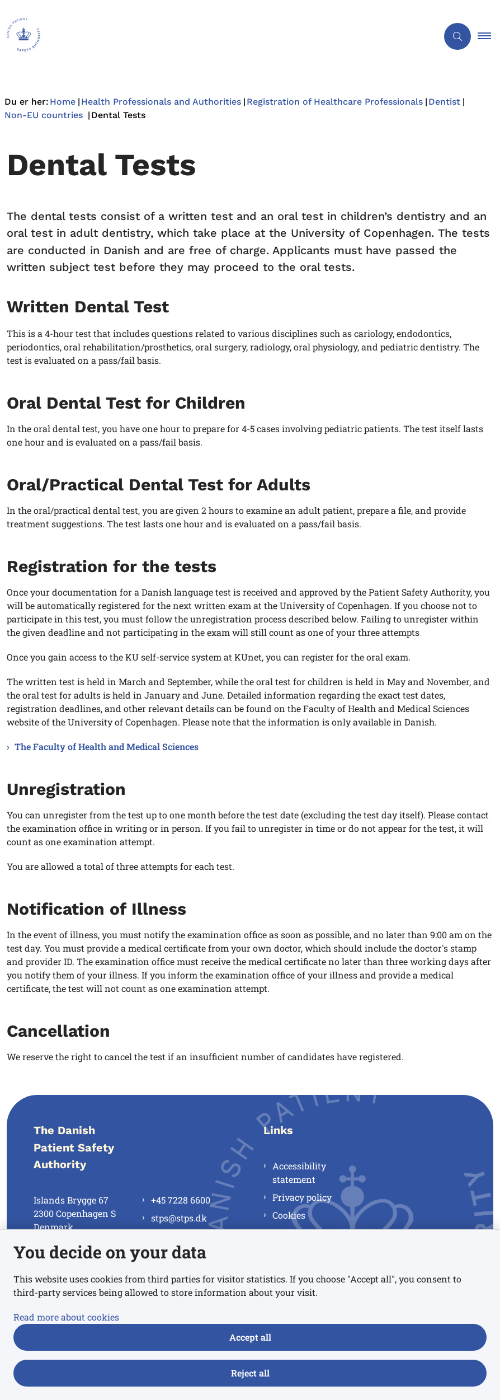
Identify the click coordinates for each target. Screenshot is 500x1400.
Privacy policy (302, 1197)
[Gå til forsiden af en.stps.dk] (214, 36)
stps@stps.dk (179, 1218)
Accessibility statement (299, 1172)
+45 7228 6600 (180, 1200)
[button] (489, 36)
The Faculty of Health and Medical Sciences (107, 746)
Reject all (250, 1373)
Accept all (250, 1337)
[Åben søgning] (457, 36)
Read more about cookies (66, 1317)
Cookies (288, 1215)
